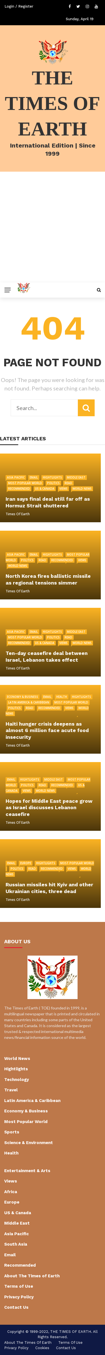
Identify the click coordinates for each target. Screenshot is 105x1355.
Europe (25, 863)
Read (68, 483)
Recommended (19, 489)
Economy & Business (22, 697)
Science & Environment (28, 1142)
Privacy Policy (19, 1296)
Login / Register (18, 6)
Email (34, 477)
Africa (10, 1191)
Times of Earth (18, 514)
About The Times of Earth (32, 1275)
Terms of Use (18, 1286)
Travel (11, 1089)
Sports (11, 1132)
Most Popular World (25, 483)
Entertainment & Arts (27, 1170)
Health (61, 697)
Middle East (76, 477)
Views (63, 489)
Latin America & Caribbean (28, 702)
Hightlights (52, 477)
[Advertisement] (52, 227)
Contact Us (16, 1307)
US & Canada (44, 489)
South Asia (15, 1244)
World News (82, 489)
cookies (42, 1348)
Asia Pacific (16, 477)
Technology (16, 1079)
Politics (53, 483)
